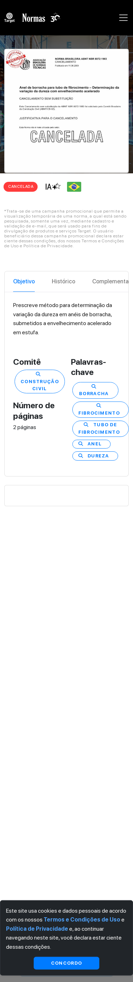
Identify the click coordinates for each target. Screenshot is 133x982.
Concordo (66, 963)
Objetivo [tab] (24, 281)
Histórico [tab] (63, 281)
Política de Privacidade (37, 928)
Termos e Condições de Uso (82, 919)
